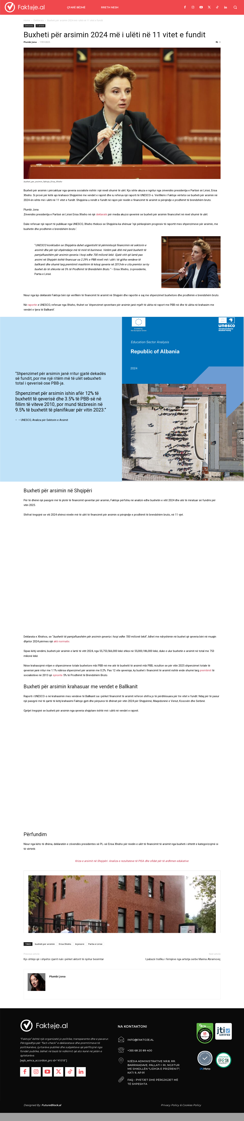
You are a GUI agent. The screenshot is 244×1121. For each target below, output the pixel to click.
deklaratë (101, 214)
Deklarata (39, 20)
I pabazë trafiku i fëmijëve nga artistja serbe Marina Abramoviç (183, 959)
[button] (235, 7)
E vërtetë (40, 25)
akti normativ (61, 641)
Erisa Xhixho (65, 944)
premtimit (205, 670)
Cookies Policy (191, 1104)
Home (27, 20)
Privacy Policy (170, 1104)
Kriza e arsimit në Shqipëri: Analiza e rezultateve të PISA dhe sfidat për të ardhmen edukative (131, 861)
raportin (32, 304)
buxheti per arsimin (45, 944)
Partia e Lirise (95, 944)
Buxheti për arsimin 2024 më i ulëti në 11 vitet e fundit (115, 34)
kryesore (79, 944)
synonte (58, 675)
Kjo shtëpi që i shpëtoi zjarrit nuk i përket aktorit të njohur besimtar (64, 959)
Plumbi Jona (30, 42)
